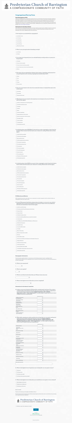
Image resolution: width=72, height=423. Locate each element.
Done (36, 409)
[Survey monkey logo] (36, 414)
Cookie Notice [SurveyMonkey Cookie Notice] (37, 420)
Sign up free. (40, 415)
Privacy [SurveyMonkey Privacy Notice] (34, 420)
